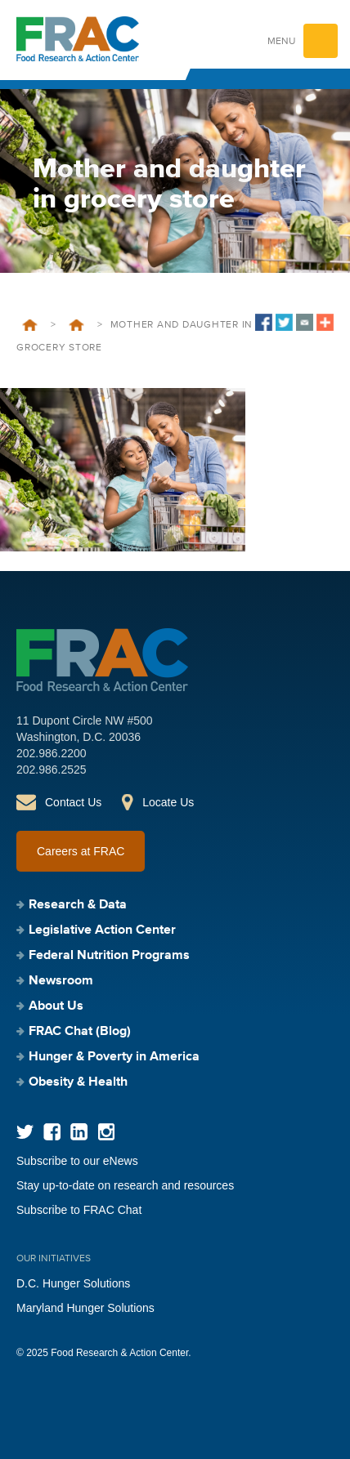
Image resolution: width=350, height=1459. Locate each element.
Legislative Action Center (102, 930)
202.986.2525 (51, 769)
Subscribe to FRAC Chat (78, 1209)
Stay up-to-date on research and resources (125, 1185)
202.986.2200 (51, 753)
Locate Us (168, 802)
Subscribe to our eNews (77, 1160)
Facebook (52, 1131)
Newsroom (61, 981)
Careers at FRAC (80, 851)
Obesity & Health (78, 1082)
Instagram (105, 1131)
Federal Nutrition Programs (109, 955)
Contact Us (73, 802)
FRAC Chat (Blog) (80, 1031)
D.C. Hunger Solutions (73, 1283)
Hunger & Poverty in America (114, 1057)
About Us (56, 1006)
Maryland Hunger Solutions (85, 1307)
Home (29, 325)
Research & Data (78, 905)
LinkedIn (79, 1131)
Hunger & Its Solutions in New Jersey (76, 325)
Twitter (25, 1131)
